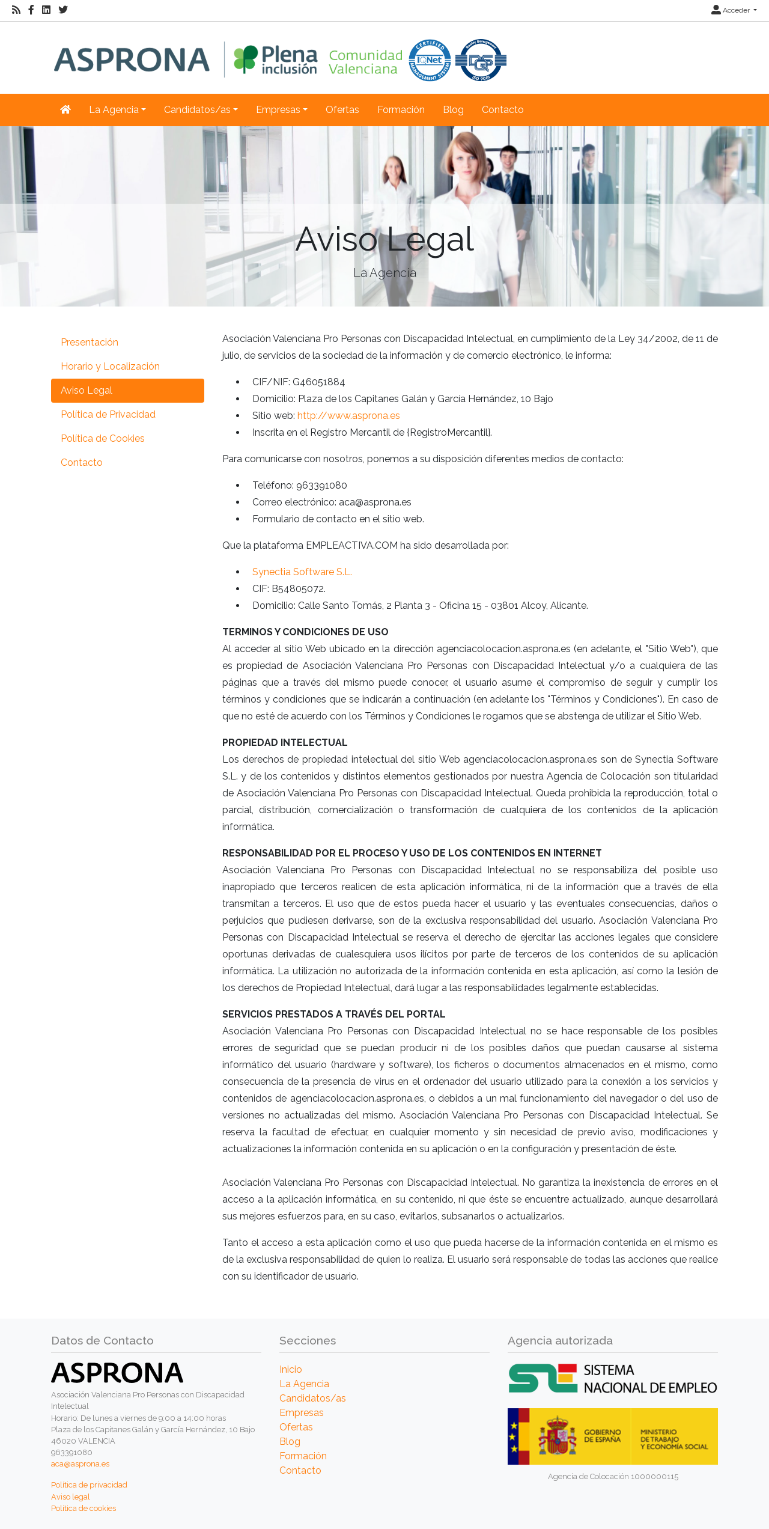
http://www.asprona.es (348, 415)
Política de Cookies (103, 438)
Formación (401, 109)
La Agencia (304, 1384)
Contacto (503, 109)
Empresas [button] (278, 109)
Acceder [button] (731, 10)
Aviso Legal (86, 390)
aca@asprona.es (80, 1463)
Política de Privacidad (108, 414)
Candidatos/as (312, 1398)
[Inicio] (280, 51)
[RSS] (16, 10)
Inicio (290, 1369)
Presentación (89, 342)
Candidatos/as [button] (197, 109)
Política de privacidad (89, 1484)
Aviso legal (70, 1496)
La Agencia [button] (114, 109)
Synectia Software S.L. (302, 572)
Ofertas (342, 109)
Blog (453, 109)
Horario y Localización (110, 366)
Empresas (301, 1412)
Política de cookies (83, 1508)
